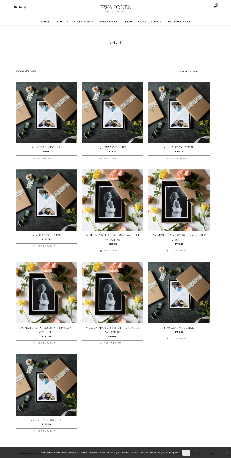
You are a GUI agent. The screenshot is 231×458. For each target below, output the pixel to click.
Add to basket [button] (46, 158)
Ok (186, 452)
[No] (227, 452)
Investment (108, 21)
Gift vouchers (178, 21)
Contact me (148, 21)
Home (45, 21)
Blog (129, 21)
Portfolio (81, 21)
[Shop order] (195, 71)
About (60, 21)
